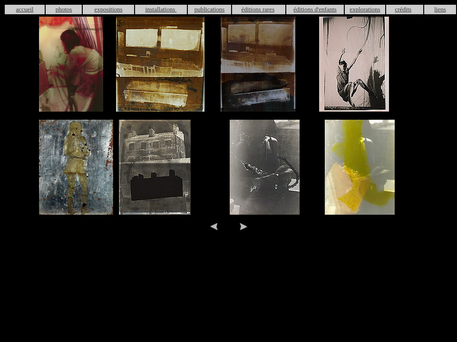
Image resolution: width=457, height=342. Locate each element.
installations (160, 9)
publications (209, 9)
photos (64, 9)
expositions (108, 9)
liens (440, 9)
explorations (365, 9)
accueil (25, 9)
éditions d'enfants (315, 9)
